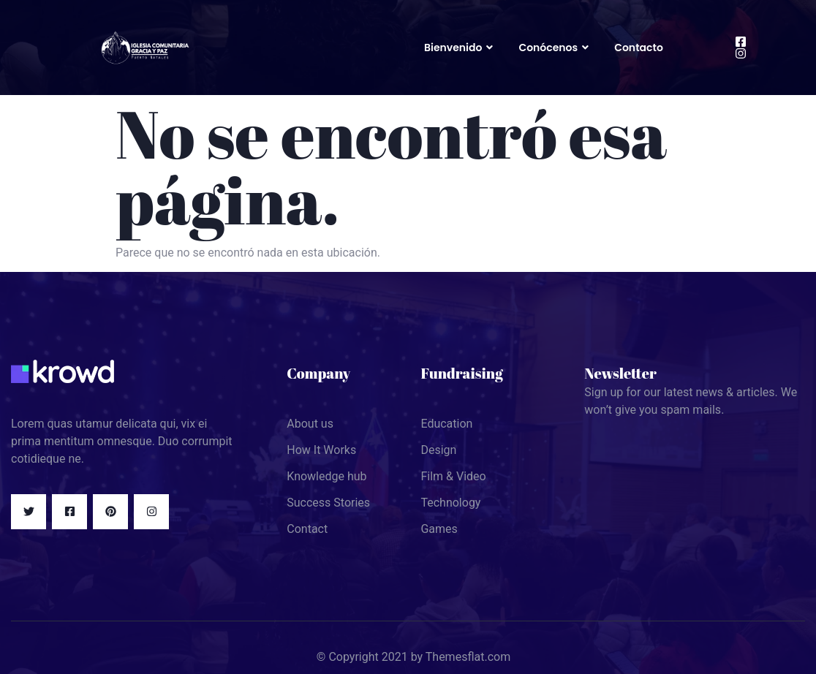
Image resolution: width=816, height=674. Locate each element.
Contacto (638, 47)
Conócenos (555, 47)
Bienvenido (460, 47)
